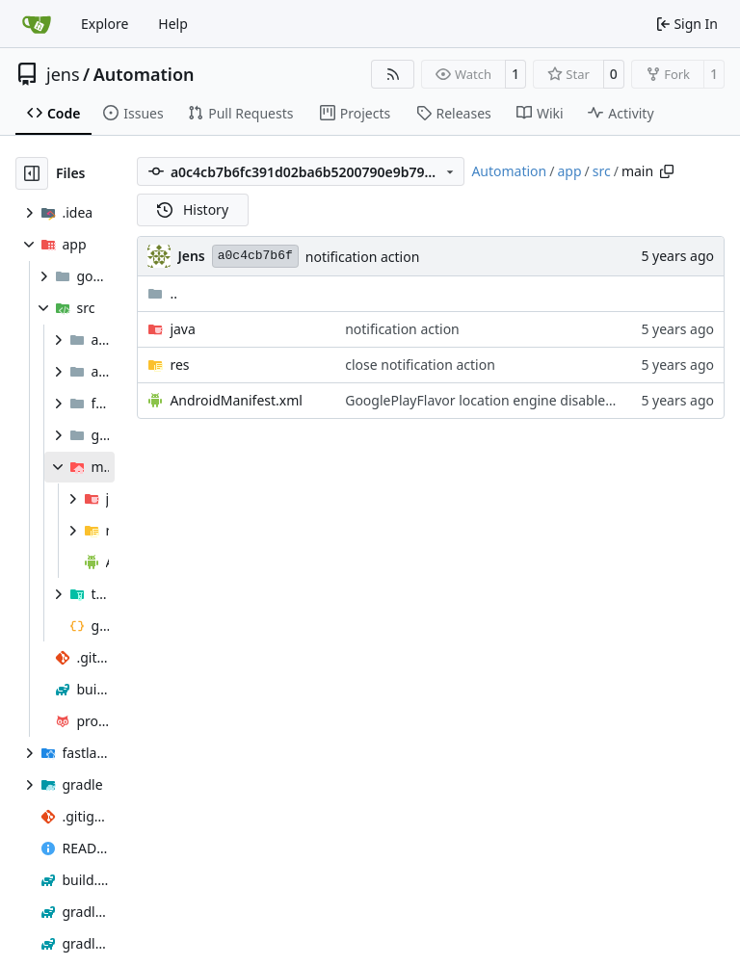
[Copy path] (667, 171)
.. (162, 293)
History (192, 209)
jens (63, 74)
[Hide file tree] (31, 173)
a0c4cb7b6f (255, 255)
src (602, 171)
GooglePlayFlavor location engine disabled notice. (502, 400)
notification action (362, 257)
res (179, 364)
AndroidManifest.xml (236, 400)
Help (173, 23)
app (569, 171)
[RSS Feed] (393, 74)
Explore (104, 23)
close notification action (420, 364)
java (182, 329)
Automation (144, 74)
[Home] (37, 24)
